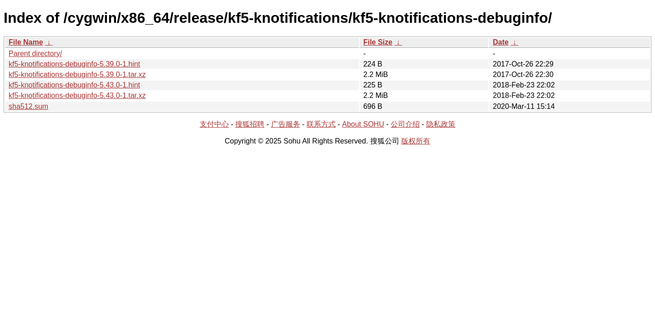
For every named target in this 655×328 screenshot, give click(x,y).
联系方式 (321, 124)
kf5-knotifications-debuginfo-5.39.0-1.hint (74, 64)
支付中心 (214, 124)
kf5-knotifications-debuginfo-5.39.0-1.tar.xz (77, 74)
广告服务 (285, 124)
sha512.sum (28, 106)
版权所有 (415, 141)
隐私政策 (440, 124)
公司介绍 (405, 124)
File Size (378, 42)
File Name (26, 42)
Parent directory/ (35, 53)
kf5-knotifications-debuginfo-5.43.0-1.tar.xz (77, 95)
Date (501, 42)
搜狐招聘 (249, 124)
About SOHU (363, 124)
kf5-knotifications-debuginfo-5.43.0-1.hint (74, 85)
